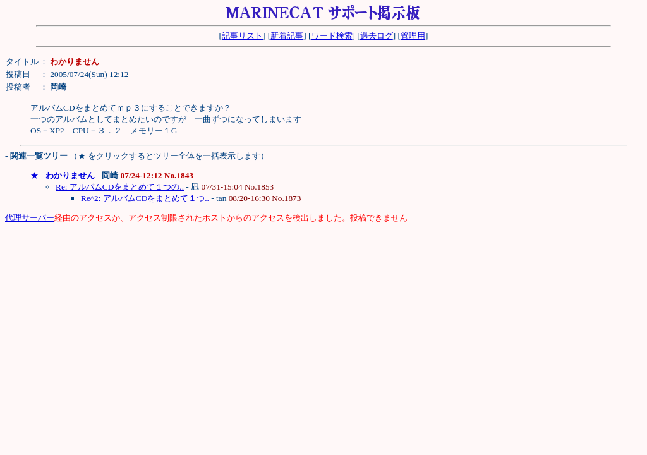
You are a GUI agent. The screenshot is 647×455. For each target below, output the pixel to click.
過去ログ (376, 35)
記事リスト (242, 35)
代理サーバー (29, 217)
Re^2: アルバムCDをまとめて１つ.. (145, 198)
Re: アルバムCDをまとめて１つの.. (120, 186)
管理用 (413, 35)
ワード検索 (332, 35)
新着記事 (286, 35)
